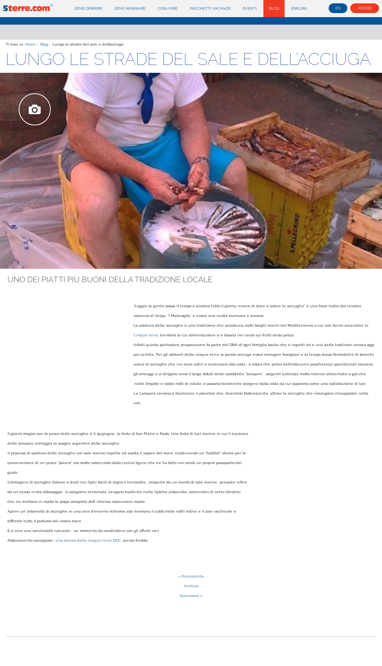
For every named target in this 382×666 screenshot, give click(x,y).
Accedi (365, 8)
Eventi (250, 8)
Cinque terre (146, 335)
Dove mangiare (130, 8)
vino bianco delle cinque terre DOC (88, 540)
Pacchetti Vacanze (210, 8)
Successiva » (191, 596)
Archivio (191, 586)
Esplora (299, 8)
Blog (274, 8)
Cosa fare (168, 8)
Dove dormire (88, 8)
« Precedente (191, 576)
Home (30, 44)
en (338, 8)
